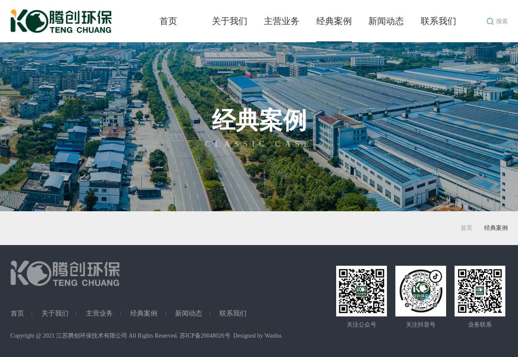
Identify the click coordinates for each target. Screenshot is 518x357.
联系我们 (438, 21)
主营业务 (281, 21)
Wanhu (272, 335)
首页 (168, 21)
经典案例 (334, 21)
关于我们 (229, 21)
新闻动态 (386, 21)
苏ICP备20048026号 (205, 335)
